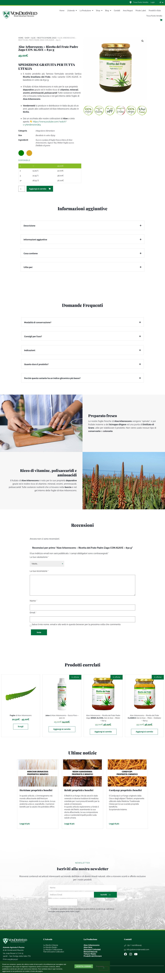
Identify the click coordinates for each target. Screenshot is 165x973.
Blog (108, 10)
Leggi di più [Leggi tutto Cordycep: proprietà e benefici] (114, 824)
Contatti (117, 11)
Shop (99, 10)
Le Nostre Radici (50, 947)
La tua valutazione (39, 557)
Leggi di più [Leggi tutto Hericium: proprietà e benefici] (25, 824)
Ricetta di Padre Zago (46, 38)
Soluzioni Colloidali (92, 949)
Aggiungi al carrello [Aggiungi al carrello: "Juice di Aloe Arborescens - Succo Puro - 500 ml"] (62, 729)
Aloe (33, 38)
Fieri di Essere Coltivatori (53, 952)
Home (61, 11)
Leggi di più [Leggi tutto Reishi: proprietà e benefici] (69, 824)
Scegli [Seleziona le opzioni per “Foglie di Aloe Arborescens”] (20, 726)
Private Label (141, 11)
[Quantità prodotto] (21, 189)
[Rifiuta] (103, 968)
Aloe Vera (88, 947)
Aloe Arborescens (91, 945)
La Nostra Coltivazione (52, 949)
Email (33, 613)
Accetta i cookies (83, 966)
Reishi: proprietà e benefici (78, 790)
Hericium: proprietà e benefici (36, 790)
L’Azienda (72, 10)
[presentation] (62, 902)
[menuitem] (160, 2)
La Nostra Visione (50, 945)
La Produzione (86, 10)
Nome (33, 601)
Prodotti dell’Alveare (93, 956)
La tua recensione (39, 571)
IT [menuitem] (160, 2)
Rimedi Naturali (90, 952)
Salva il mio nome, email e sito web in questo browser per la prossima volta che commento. (76, 624)
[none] (160, 2)
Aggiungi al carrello (37, 189)
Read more (100, 966)
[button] (142, 41)
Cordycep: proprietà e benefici (125, 790)
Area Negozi (128, 11)
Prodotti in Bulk (155, 11)
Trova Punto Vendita (154, 16)
